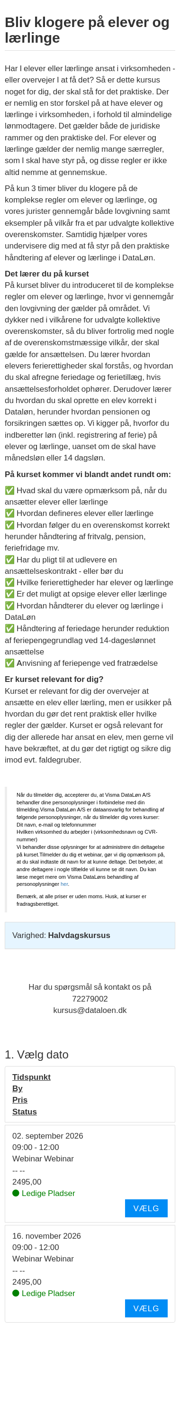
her (64, 884)
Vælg (146, 1208)
